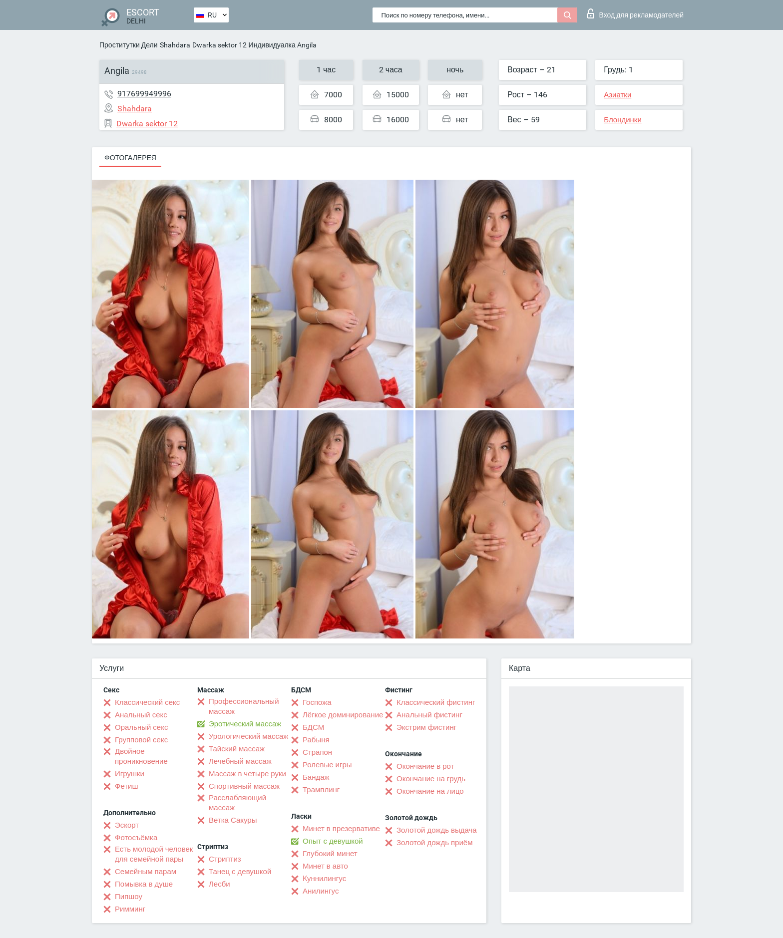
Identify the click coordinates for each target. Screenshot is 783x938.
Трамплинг (321, 789)
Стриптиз (225, 859)
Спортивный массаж (244, 786)
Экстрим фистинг (426, 727)
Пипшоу (128, 896)
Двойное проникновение (141, 756)
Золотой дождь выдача (436, 830)
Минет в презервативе (341, 828)
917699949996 (144, 93)
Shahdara (175, 45)
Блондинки (623, 119)
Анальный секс (141, 714)
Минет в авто (325, 866)
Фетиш (126, 786)
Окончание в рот (425, 766)
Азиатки (617, 94)
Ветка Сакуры (233, 820)
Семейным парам (145, 871)
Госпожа (317, 702)
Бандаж (316, 777)
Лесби (219, 884)
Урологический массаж (248, 736)
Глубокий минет (330, 853)
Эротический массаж (245, 723)
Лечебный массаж (240, 761)
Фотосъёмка (136, 837)
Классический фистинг (435, 702)
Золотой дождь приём (434, 842)
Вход (635, 13)
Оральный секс (141, 727)
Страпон (317, 752)
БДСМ (313, 727)
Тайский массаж (237, 748)
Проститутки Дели (128, 45)
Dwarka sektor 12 (219, 45)
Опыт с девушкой (333, 841)
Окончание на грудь (430, 778)
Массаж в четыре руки (247, 773)
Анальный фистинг (429, 714)
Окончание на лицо (430, 791)
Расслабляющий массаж (237, 802)
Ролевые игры (327, 764)
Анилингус (321, 891)
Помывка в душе (144, 884)
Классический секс (147, 702)
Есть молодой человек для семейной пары (154, 854)
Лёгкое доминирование (343, 714)
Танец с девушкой (240, 871)
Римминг (130, 909)
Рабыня (316, 739)
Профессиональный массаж (244, 706)
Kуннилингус (324, 878)
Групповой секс (141, 739)
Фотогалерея (130, 158)
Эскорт (127, 825)
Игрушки (129, 773)
